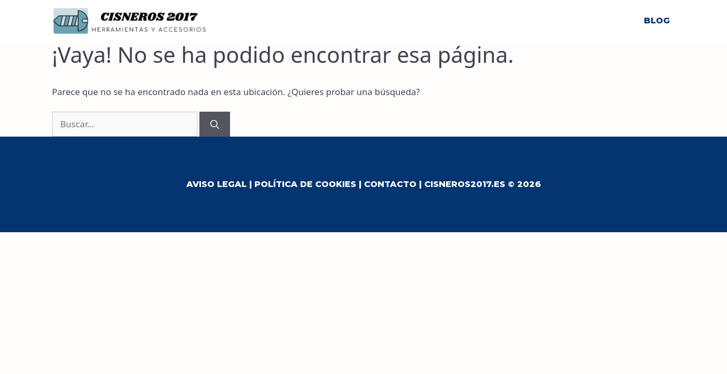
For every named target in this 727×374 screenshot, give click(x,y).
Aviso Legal (216, 184)
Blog (657, 20)
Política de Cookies (305, 184)
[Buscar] (214, 124)
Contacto (390, 184)
